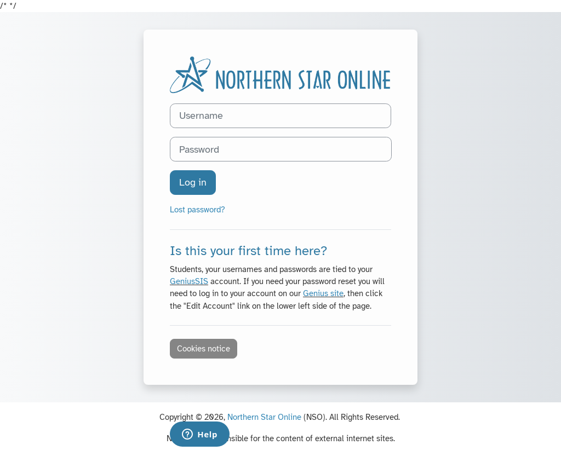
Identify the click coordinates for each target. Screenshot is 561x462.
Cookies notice (203, 349)
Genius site (323, 293)
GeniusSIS (189, 281)
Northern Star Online (264, 417)
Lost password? (197, 210)
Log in (193, 182)
